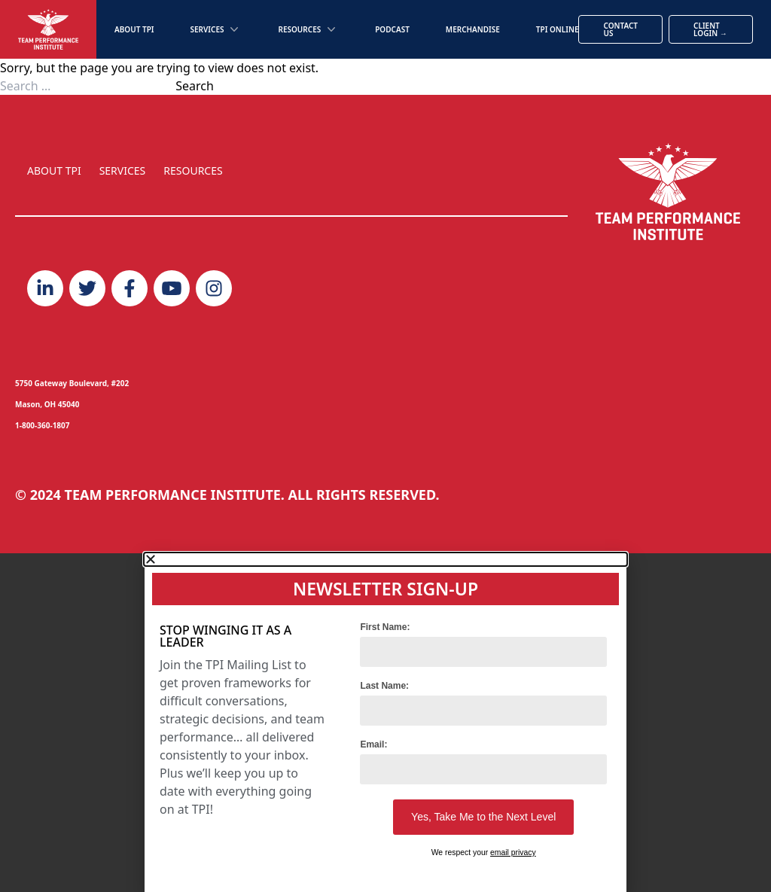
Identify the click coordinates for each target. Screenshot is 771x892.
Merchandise (473, 29)
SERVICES (122, 170)
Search (194, 86)
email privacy (513, 852)
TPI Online (557, 29)
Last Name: (384, 685)
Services (216, 29)
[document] (385, 722)
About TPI (134, 29)
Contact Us (620, 29)
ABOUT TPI (54, 170)
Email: (373, 744)
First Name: (385, 627)
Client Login (710, 29)
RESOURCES (192, 170)
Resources (308, 29)
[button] (385, 559)
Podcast (392, 29)
